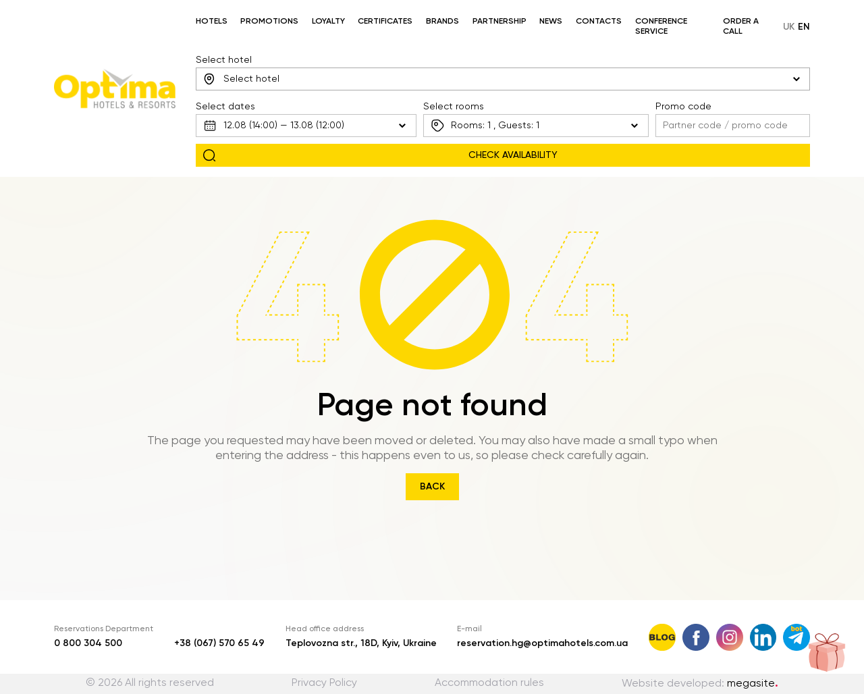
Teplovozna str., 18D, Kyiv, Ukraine (361, 643)
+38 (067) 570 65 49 (219, 643)
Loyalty (328, 22)
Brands (442, 22)
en (804, 27)
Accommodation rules (489, 683)
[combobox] (503, 79)
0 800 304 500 (88, 643)
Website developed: (700, 683)
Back (432, 486)
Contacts (599, 22)
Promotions (269, 22)
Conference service (661, 27)
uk (788, 27)
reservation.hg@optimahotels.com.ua (542, 643)
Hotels (211, 22)
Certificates (385, 22)
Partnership (499, 22)
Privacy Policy (324, 683)
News (550, 22)
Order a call (741, 27)
